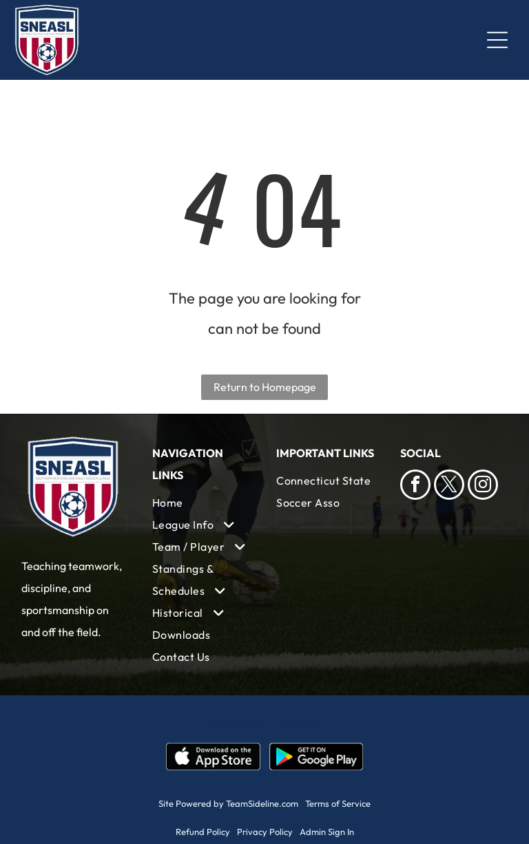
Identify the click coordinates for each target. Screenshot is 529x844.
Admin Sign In (327, 831)
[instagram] (483, 486)
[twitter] (449, 486)
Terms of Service (338, 803)
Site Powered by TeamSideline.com (228, 803)
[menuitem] (202, 503)
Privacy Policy (265, 831)
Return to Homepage (265, 387)
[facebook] (415, 486)
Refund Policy (203, 831)
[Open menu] (497, 40)
